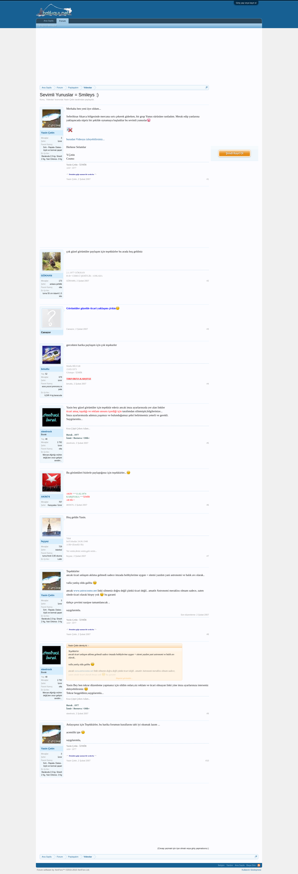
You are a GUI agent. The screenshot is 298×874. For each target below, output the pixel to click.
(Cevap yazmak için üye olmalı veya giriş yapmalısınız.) (183, 848)
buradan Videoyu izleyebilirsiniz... (85, 139)
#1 (208, 179)
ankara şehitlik (56, 284)
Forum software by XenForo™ (63, 870)
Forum (62, 21)
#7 (208, 556)
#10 (207, 760)
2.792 (59, 442)
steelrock (46, 431)
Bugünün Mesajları (48, 26)
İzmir (60, 141)
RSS (259, 865)
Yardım (229, 865)
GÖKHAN (46, 275)
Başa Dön (251, 865)
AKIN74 (45, 496)
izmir (60, 380)
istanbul (58, 550)
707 (60, 502)
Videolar (50, 99)
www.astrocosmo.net (85, 590)
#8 (208, 634)
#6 (208, 505)
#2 (208, 281)
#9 (208, 713)
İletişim (221, 865)
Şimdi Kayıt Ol (234, 153)
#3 (208, 329)
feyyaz (45, 541)
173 (60, 281)
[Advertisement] (124, 56)
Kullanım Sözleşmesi (251, 870)
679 (60, 377)
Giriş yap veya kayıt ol (246, 3)
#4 (208, 384)
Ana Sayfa (48, 21)
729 (60, 547)
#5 (208, 443)
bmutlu (45, 369)
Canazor (46, 332)
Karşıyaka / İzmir (55, 505)
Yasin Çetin (69, 99)
